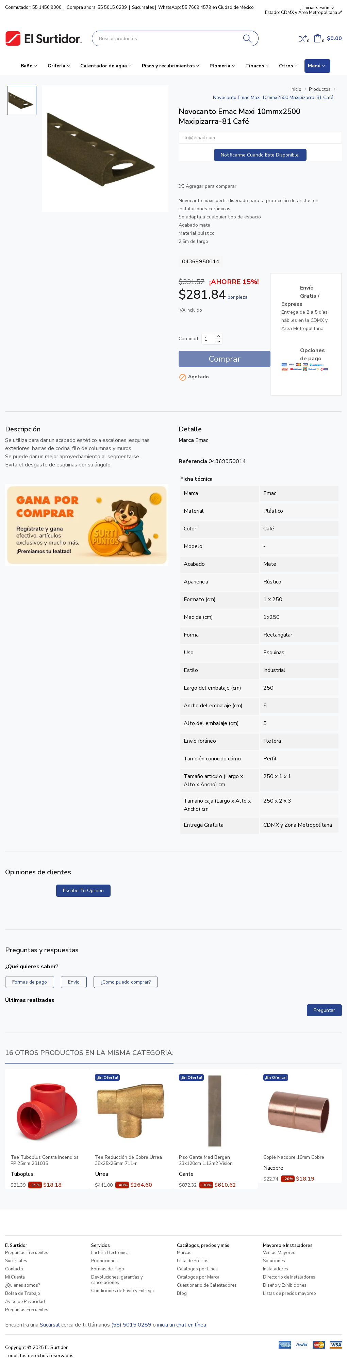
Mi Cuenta (15, 1277)
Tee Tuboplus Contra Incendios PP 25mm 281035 (45, 1160)
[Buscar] (247, 38)
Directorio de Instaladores (289, 1277)
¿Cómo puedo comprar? (126, 982)
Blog (182, 1293)
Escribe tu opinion (83, 890)
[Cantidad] (208, 339)
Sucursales (143, 7)
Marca (186, 440)
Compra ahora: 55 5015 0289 (97, 7)
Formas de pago (29, 982)
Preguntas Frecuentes (26, 1253)
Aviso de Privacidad (25, 1302)
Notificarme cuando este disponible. (260, 155)
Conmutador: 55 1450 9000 (33, 7)
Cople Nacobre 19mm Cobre (293, 1157)
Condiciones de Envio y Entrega (122, 1291)
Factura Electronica (110, 1253)
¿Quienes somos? (22, 1285)
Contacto (14, 1269)
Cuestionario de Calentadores (207, 1285)
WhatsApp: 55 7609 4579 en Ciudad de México (206, 7)
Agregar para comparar (207, 186)
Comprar (225, 358)
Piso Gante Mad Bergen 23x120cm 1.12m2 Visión (206, 1160)
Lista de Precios (193, 1261)
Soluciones (274, 1261)
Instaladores (275, 1269)
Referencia (193, 461)
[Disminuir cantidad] (219, 342)
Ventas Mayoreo (279, 1253)
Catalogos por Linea (197, 1269)
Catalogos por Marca (198, 1277)
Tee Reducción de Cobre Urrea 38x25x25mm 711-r (128, 1160)
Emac (201, 440)
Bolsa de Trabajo (22, 1293)
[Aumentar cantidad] (219, 336)
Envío (74, 982)
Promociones (104, 1261)
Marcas (184, 1253)
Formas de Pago (107, 1269)
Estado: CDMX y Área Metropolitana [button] (303, 13)
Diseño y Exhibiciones (285, 1285)
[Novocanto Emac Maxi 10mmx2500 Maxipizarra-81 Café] (105, 148)
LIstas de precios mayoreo (289, 1293)
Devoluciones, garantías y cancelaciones (117, 1280)
